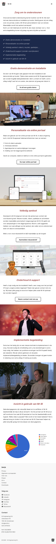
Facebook (6, 495)
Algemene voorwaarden (9, 473)
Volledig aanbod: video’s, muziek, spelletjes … (22, 47)
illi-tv (3, 480)
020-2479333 (6, 525)
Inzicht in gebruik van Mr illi (15, 59)
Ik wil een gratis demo (28, 87)
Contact (4, 482)
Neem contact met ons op (28, 299)
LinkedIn (5, 497)
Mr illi (9, 4)
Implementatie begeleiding (15, 55)
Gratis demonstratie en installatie (17, 40)
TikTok (5, 504)
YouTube (5, 502)
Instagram (6, 499)
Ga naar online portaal (28, 162)
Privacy (4, 471)
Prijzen (4, 478)
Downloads (5, 485)
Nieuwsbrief (6, 506)
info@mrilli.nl (5, 523)
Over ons (4, 475)
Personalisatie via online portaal (17, 44)
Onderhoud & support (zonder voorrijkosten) (22, 51)
